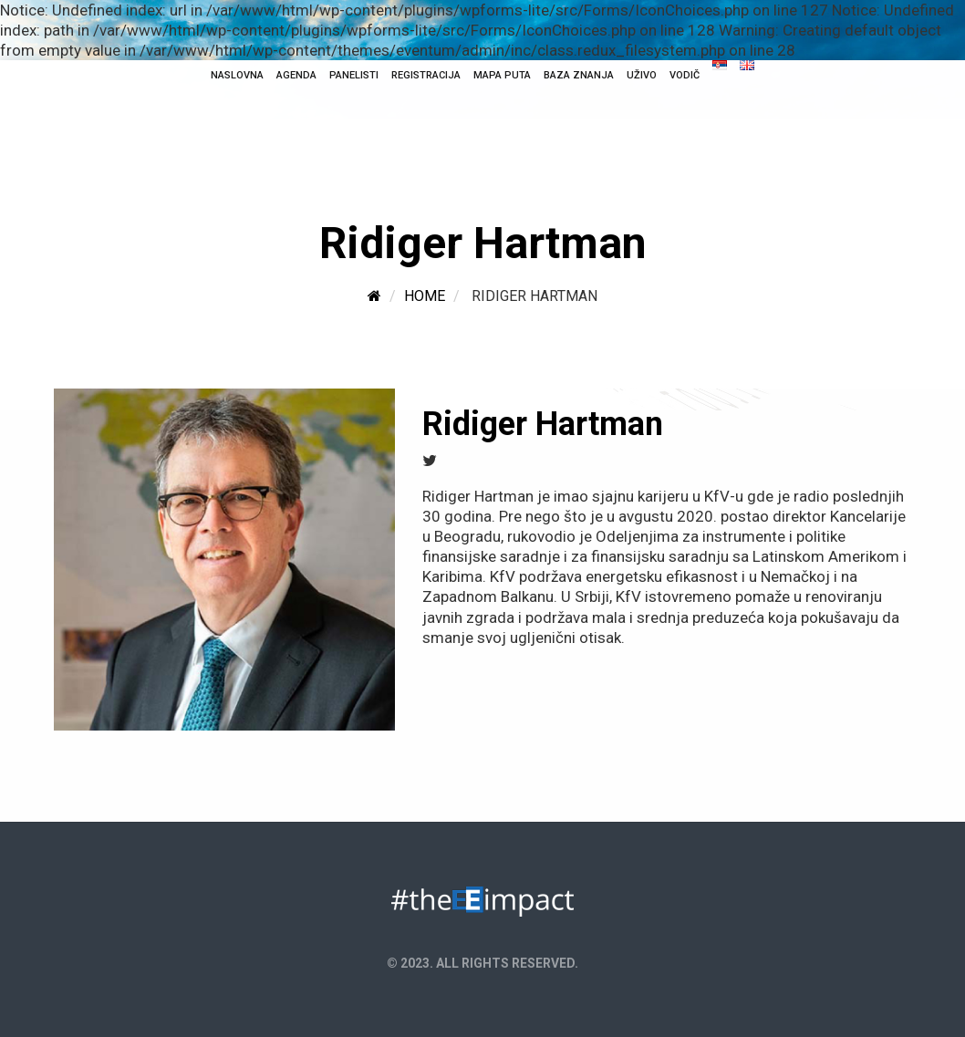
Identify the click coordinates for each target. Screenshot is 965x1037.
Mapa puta (502, 75)
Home (424, 296)
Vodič (684, 75)
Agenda (296, 75)
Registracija (426, 75)
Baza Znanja (579, 75)
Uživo (642, 75)
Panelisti (354, 75)
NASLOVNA (237, 75)
